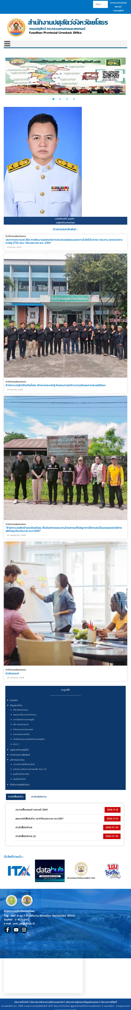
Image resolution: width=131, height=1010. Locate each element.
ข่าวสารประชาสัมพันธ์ (20, 754)
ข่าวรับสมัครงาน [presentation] (39, 796)
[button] (55, 99)
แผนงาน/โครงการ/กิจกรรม (24, 714)
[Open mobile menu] (7, 43)
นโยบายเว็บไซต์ (21, 1002)
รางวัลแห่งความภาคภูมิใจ (23, 719)
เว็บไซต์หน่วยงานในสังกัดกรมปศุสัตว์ (29, 739)
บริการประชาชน (17, 760)
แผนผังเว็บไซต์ (19, 779)
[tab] (16, 797)
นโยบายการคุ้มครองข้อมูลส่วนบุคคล (82, 1002)
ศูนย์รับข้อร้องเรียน (21, 774)
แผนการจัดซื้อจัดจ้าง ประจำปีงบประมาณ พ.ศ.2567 (39, 818)
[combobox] (100, 4)
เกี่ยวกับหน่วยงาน (20, 709)
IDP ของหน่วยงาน (21, 724)
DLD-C (16, 744)
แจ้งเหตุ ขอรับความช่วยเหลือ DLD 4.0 (29, 769)
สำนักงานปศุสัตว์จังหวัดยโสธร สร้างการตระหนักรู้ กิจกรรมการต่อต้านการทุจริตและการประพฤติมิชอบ (55, 385)
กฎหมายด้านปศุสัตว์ (19, 749)
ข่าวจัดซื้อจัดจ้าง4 (23, 827)
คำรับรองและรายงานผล (23, 729)
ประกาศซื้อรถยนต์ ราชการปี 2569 (31, 809)
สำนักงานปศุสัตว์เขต (19, 784)
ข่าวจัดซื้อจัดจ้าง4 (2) (25, 836)
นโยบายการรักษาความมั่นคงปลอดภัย (47, 1002)
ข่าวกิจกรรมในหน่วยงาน (15, 236)
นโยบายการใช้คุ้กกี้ (109, 1002)
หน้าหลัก (14, 700)
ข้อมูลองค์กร (16, 705)
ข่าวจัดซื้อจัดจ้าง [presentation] (15, 796)
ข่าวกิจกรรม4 (12, 671)
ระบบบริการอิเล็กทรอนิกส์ (24, 764)
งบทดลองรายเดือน (21, 734)
